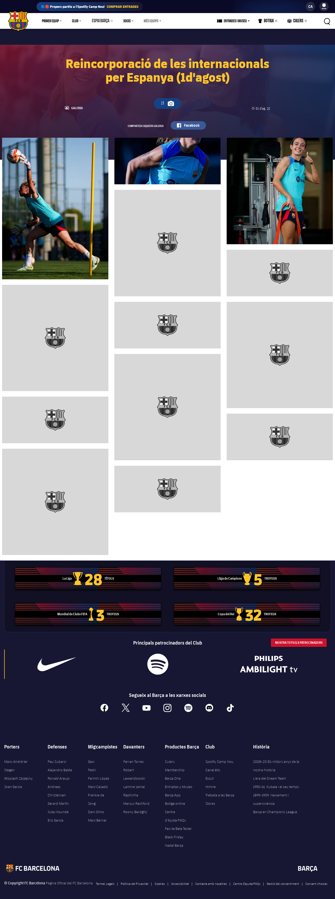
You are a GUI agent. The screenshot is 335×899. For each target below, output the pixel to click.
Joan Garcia (13, 783)
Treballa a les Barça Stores (219, 796)
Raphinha (130, 792)
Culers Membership (175, 762)
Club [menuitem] (75, 21)
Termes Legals (105, 880)
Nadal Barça (174, 842)
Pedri (92, 766)
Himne (210, 783)
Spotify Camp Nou (219, 758)
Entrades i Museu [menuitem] (237, 21)
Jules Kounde (58, 808)
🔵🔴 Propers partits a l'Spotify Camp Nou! (89, 6)
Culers (296, 22)
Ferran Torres (133, 758)
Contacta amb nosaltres (211, 880)
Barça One (173, 775)
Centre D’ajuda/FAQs (246, 880)
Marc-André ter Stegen (16, 762)
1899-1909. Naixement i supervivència (271, 796)
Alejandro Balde (60, 766)
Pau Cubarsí (57, 758)
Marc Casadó (98, 783)
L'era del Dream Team (269, 775)
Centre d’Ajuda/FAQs (175, 812)
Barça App (173, 792)
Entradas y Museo (178, 783)
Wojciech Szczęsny (18, 775)
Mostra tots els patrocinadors (298, 639)
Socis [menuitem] (124, 21)
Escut (209, 775)
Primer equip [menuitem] (50, 21)
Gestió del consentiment (283, 880)
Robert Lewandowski (134, 770)
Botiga (267, 22)
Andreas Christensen (57, 787)
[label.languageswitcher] (310, 6)
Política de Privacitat (134, 880)
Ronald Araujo (59, 775)
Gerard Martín (58, 800)
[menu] (324, 6)
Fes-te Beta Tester (178, 825)
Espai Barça (99, 21)
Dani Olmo (96, 808)
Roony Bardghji (135, 808)
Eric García (55, 817)
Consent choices (316, 880)
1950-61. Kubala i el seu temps (276, 783)
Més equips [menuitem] (148, 21)
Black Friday (174, 833)
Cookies (160, 880)
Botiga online (175, 800)
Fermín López (98, 775)
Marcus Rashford (136, 800)
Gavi (91, 758)
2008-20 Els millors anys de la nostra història (276, 762)
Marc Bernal (97, 817)
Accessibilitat (180, 880)
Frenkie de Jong (96, 796)
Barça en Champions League (275, 808)
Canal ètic (212, 766)
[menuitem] (324, 5)
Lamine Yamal (134, 783)
